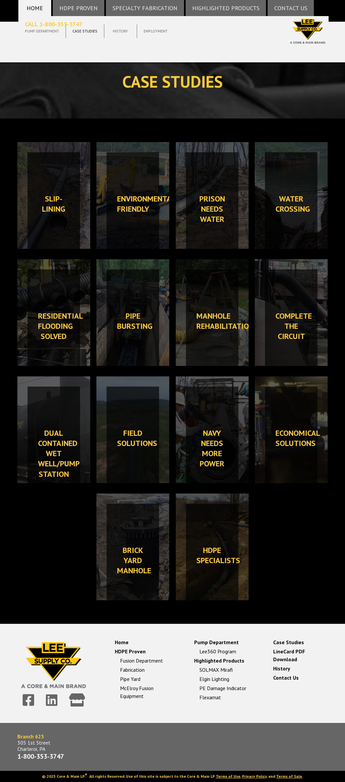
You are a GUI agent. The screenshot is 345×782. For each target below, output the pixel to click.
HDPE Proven (130, 651)
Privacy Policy (254, 776)
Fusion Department (141, 660)
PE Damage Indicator (222, 688)
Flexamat (210, 697)
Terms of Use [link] (228, 776)
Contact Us (286, 677)
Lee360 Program (217, 651)
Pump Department (216, 642)
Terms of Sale (289, 776)
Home (122, 642)
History (281, 668)
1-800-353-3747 (40, 756)
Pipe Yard (130, 679)
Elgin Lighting (214, 679)
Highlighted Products (219, 660)
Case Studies (288, 642)
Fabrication (132, 669)
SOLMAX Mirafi (216, 669)
